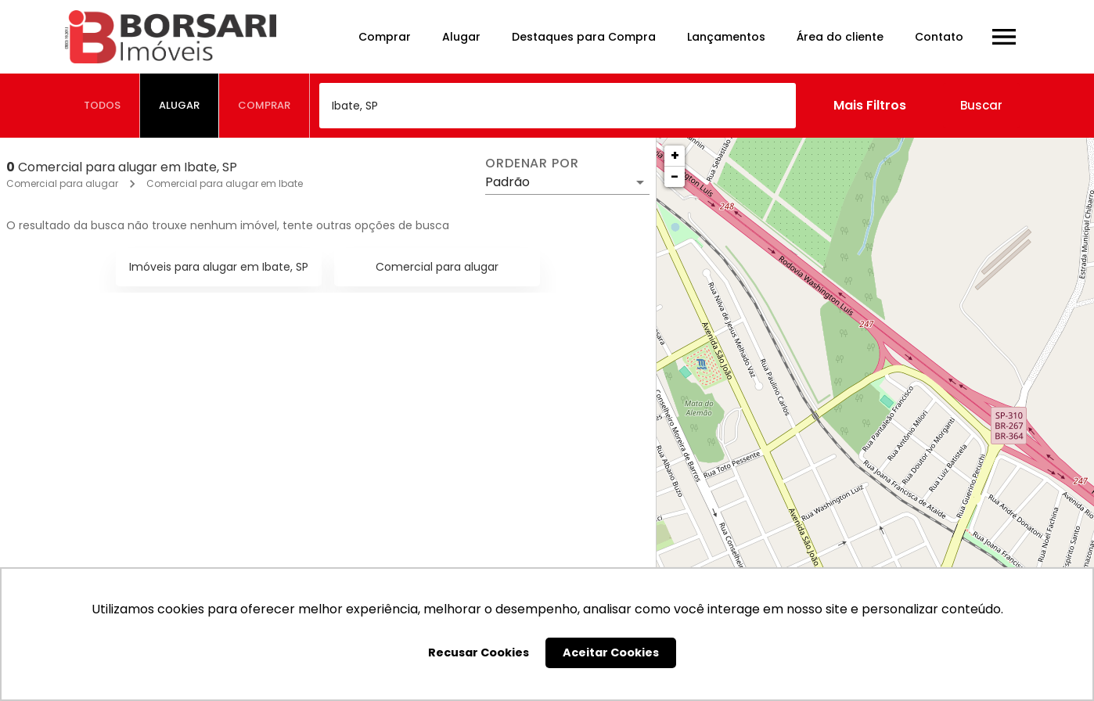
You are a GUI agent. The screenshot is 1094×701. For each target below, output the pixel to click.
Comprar (384, 37)
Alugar (461, 37)
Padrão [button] (507, 182)
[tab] (102, 106)
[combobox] (557, 105)
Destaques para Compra (584, 37)
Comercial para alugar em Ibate (224, 183)
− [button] (674, 176)
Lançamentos (726, 37)
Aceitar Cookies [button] (611, 652)
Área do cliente (840, 37)
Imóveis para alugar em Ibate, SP (218, 267)
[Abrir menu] (1004, 37)
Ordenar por (532, 163)
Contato (939, 37)
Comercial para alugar (62, 183)
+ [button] (675, 155)
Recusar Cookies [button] (478, 652)
